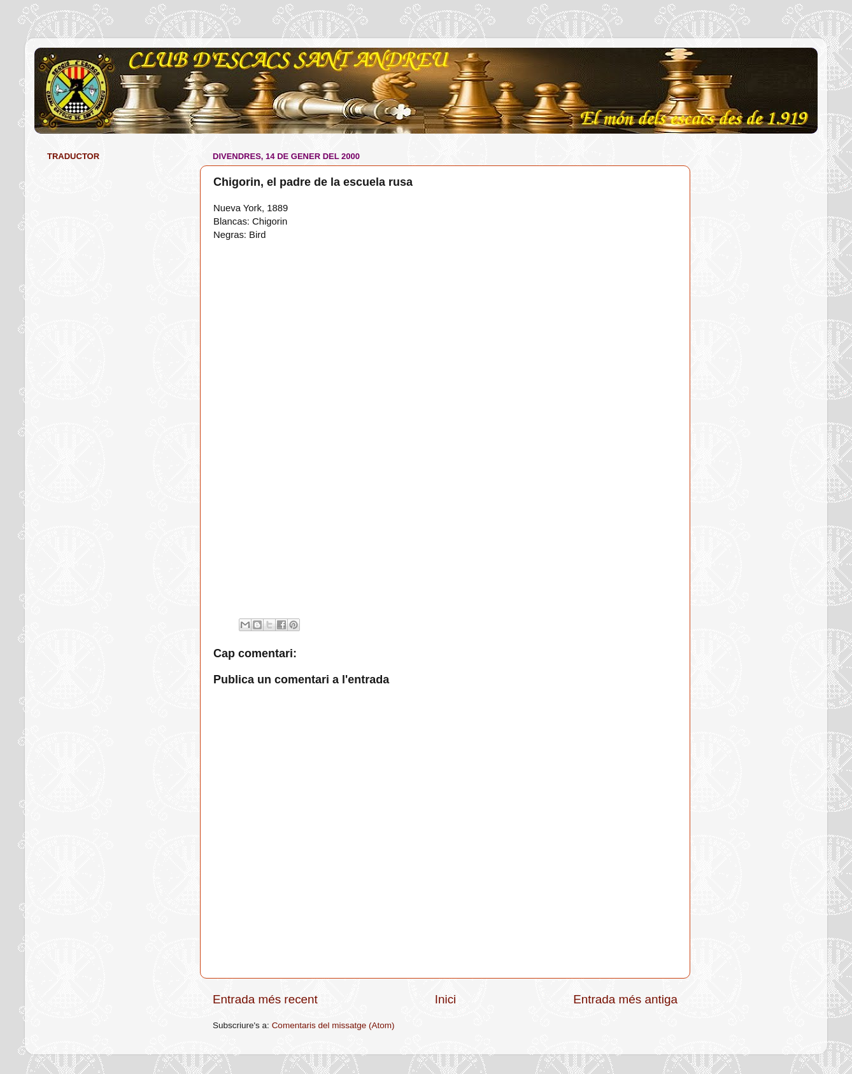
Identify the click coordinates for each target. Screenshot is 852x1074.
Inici (446, 999)
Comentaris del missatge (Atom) (333, 1025)
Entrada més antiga (625, 999)
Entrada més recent (265, 999)
